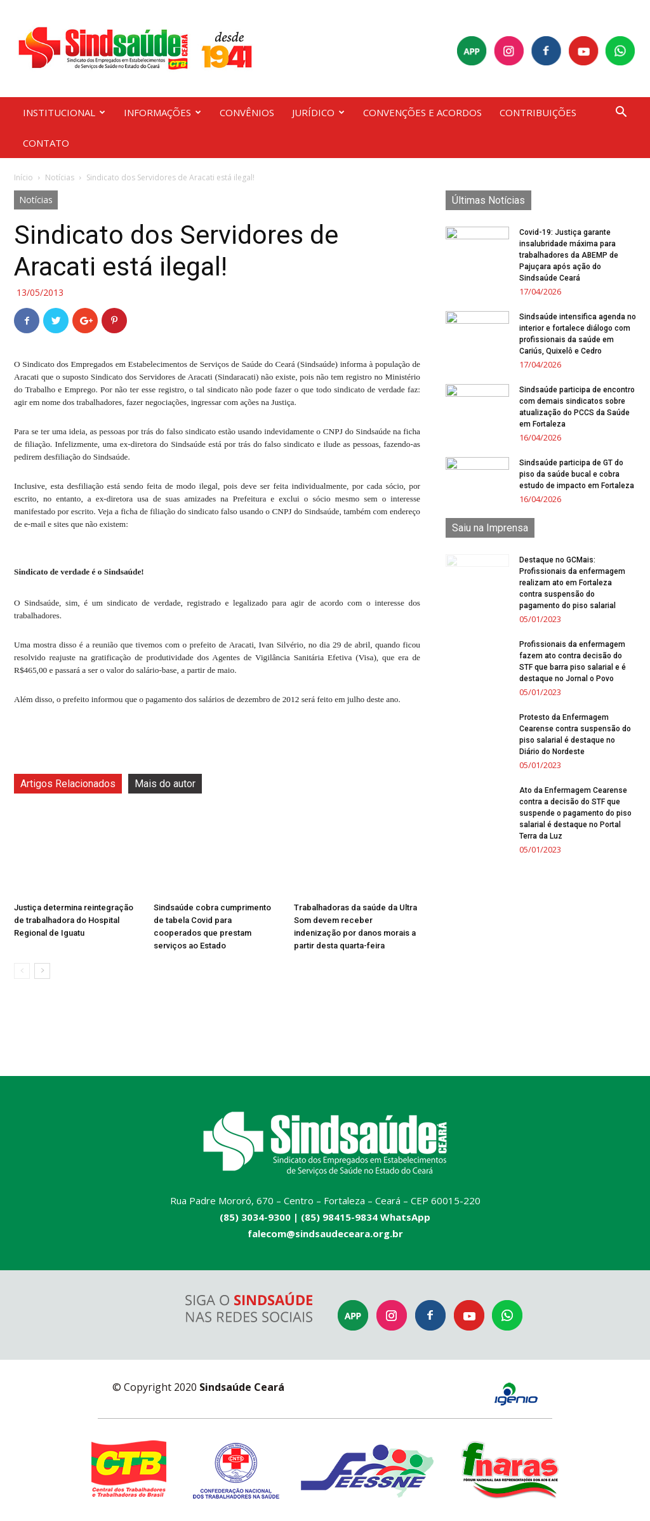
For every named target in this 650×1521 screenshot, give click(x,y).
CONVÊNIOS (247, 112)
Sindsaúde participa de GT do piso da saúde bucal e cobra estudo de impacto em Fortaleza (576, 474)
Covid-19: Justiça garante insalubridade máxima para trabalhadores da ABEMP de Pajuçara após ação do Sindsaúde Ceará (568, 255)
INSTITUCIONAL (64, 112)
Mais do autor (165, 784)
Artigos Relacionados (68, 784)
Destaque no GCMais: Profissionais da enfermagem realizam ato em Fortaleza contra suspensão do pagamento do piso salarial (572, 582)
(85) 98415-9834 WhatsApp (365, 1217)
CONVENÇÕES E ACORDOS (422, 112)
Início (23, 177)
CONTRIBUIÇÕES (538, 112)
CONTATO (46, 142)
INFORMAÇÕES (162, 112)
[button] (621, 113)
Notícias (59, 177)
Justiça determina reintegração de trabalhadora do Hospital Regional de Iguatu (73, 920)
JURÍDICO (318, 112)
